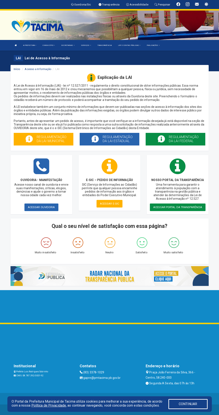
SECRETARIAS (67, 45)
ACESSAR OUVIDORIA (41, 207)
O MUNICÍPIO (49, 45)
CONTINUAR (188, 404)
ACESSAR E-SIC (109, 203)
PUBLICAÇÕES (153, 45)
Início (17, 69)
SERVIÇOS (86, 45)
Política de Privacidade (48, 405)
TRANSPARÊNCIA (104, 45)
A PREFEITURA (29, 45)
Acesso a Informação (38, 69)
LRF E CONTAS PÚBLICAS (129, 45)
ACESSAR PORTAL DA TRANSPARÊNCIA (177, 207)
